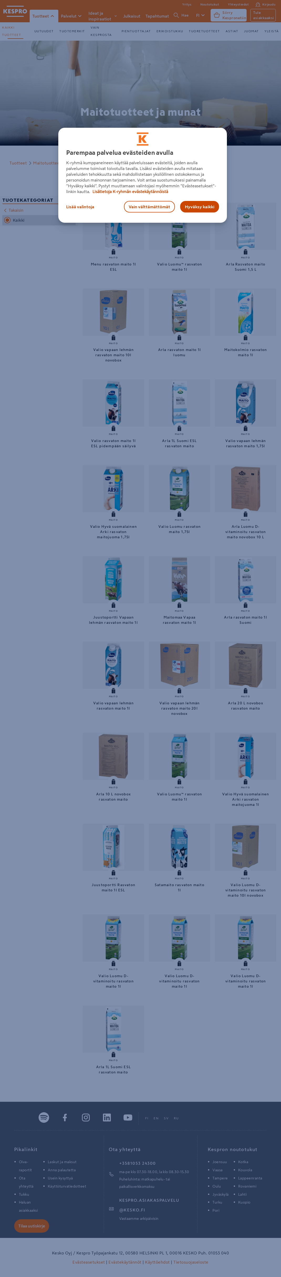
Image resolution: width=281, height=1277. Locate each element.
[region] (142, 175)
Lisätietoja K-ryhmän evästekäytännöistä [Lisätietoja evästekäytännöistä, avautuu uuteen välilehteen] (129, 191)
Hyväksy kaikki (199, 207)
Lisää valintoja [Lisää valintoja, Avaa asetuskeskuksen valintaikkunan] (80, 207)
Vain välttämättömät (149, 207)
